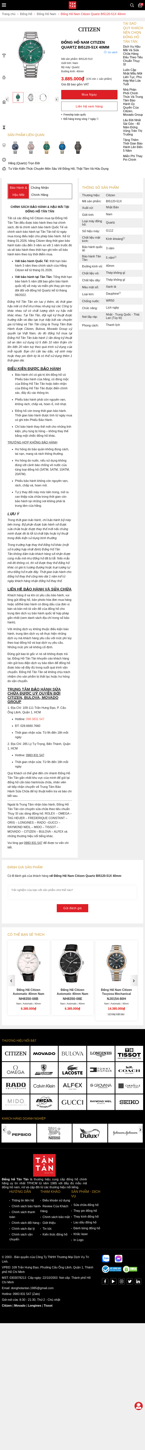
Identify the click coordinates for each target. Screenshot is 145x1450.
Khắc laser (80, 1234)
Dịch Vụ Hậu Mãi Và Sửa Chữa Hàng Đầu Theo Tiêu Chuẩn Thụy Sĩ (72, 55)
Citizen (7, 1305)
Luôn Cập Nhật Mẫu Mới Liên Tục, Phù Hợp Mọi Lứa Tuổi (72, 77)
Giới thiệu (49, 1222)
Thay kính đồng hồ (86, 1216)
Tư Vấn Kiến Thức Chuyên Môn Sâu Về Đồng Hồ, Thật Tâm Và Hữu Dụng (55, 168)
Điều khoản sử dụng (56, 1200)
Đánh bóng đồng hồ (86, 1228)
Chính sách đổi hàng (25, 1222)
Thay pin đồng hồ (85, 1210)
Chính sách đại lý (23, 1228)
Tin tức (47, 1228)
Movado (19, 1305)
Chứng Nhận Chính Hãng (40, 191)
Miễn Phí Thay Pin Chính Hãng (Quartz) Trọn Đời (72, 159)
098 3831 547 (35, 719)
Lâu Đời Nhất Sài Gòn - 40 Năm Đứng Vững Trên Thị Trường (72, 127)
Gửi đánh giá (72, 908)
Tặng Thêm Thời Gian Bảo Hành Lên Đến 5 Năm (72, 145)
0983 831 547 (22, 1294)
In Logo (78, 1240)
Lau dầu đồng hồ (84, 1222)
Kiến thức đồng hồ (55, 1234)
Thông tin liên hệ (23, 1200)
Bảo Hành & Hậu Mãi (18, 191)
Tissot (48, 1305)
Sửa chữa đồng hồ (86, 1205)
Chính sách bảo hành (26, 1206)
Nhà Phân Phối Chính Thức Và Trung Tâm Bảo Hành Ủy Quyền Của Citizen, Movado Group (72, 102)
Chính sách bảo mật (56, 1217)
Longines (34, 1305)
